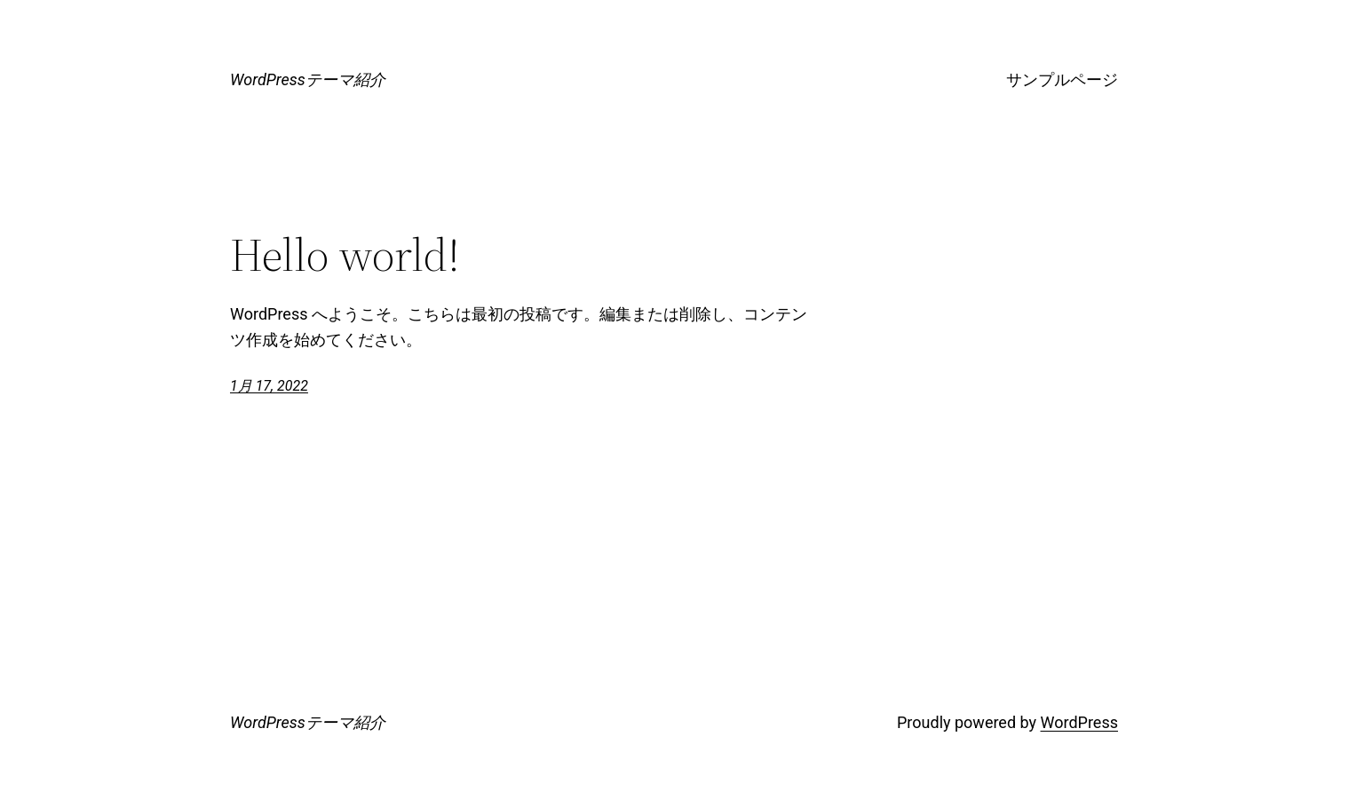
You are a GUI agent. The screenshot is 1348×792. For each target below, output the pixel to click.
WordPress (1079, 722)
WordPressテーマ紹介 (307, 79)
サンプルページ (1062, 79)
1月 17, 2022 (269, 385)
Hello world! (345, 254)
